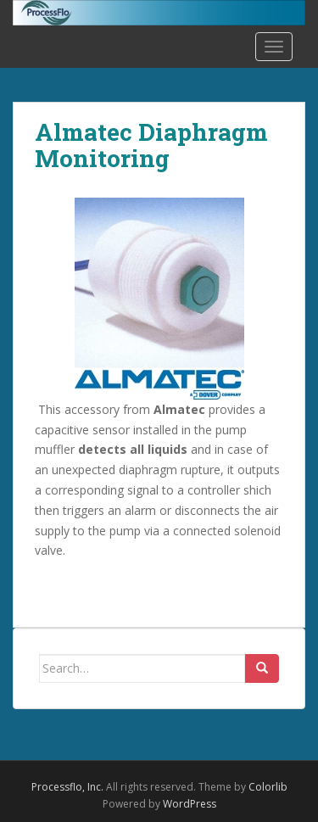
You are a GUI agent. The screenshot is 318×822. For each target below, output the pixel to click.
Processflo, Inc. (67, 787)
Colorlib (267, 787)
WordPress (189, 804)
